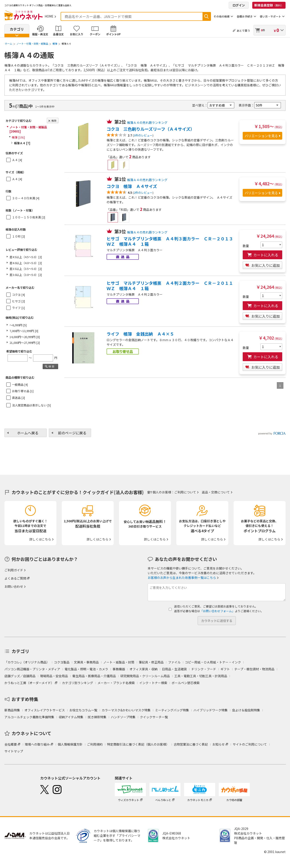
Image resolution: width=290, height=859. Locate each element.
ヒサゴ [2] (18, 301)
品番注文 (58, 34)
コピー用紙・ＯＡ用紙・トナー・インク (213, 662)
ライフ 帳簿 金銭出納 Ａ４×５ (140, 333)
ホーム (8, 43)
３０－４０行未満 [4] (25, 198)
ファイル (174, 662)
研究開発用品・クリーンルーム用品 (145, 676)
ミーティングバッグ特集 (172, 710)
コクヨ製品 (62, 662)
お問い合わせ (13, 586)
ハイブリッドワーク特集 (210, 710)
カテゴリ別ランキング (77, 683)
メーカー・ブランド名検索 (116, 683)
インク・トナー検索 (153, 683)
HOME (49, 16)
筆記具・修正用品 (151, 662)
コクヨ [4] (18, 295)
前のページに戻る (72, 432)
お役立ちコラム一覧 (83, 710)
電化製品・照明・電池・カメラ (86, 669)
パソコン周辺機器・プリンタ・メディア (32, 669)
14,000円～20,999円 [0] (25, 337)
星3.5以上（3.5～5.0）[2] (26, 269)
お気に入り (76, 34)
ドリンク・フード (203, 669)
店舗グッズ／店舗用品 (20, 676)
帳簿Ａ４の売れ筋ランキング (147, 122)
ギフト (225, 669)
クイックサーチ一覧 (154, 717)
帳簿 (54, 43)
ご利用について (185, 492)
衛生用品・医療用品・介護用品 (94, 676)
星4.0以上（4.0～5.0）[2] (26, 263)
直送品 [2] (18, 398)
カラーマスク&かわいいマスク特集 (126, 710)
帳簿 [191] (18, 137)
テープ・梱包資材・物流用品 (254, 669)
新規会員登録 (269, 5)
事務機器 (119, 669)
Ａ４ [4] (17, 160)
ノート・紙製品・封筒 (118, 662)
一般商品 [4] (20, 384)
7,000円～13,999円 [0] (24, 331)
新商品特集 (12, 710)
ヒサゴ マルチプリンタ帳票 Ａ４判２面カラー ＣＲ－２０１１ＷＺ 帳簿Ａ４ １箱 (170, 285)
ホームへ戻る (27, 432)
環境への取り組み (37, 744)
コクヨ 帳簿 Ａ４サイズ (132, 186)
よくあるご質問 (15, 578)
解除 (54, 120)
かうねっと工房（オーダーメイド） (29, 683)
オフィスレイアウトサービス (44, 710)
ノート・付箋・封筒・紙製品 (32, 43)
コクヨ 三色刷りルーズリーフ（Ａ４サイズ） (151, 129)
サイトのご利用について (250, 744)
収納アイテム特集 (71, 717)
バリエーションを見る (261, 135)
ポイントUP (113, 34)
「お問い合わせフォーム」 (217, 611)
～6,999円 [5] (18, 325)
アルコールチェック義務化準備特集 (29, 717)
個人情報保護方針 (70, 744)
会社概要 (10, 744)
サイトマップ (13, 751)
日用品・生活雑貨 (174, 669)
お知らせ (218, 744)
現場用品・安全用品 (54, 676)
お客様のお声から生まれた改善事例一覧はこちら (182, 577)
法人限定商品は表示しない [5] (31, 405)
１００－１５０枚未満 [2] (28, 217)
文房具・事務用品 (86, 662)
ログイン (238, 5)
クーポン (95, 34)
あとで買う (243, 30)
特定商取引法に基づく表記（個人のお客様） (138, 744)
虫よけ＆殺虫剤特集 (246, 710)
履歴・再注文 (40, 34)
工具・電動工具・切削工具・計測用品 (200, 676)
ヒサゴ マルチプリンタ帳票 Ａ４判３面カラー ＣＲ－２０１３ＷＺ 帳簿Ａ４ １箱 (170, 241)
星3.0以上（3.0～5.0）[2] (26, 275)
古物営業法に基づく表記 (191, 744)
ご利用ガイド (13, 570)
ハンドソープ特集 (123, 717)
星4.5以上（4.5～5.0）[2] (26, 257)
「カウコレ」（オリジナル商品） (27, 662)
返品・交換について (216, 492)
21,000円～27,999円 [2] (25, 342)
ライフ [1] (18, 308)
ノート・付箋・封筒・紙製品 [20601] (28, 129)
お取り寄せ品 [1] (23, 391)
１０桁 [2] (18, 236)
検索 (207, 16)
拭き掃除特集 (97, 717)
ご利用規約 (95, 744)
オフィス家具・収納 (143, 669)
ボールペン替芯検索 (186, 683)
